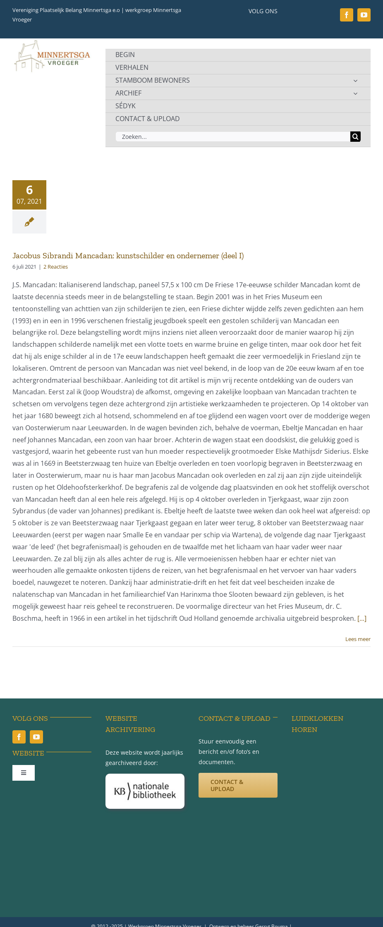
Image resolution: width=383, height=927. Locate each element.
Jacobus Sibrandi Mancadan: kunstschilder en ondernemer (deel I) (128, 255)
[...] (361, 618)
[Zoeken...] (232, 136)
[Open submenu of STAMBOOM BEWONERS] (355, 80)
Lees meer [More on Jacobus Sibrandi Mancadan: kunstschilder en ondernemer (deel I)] (358, 639)
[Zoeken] (355, 136)
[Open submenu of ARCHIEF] (355, 93)
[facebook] (346, 14)
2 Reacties (55, 266)
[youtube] (364, 14)
